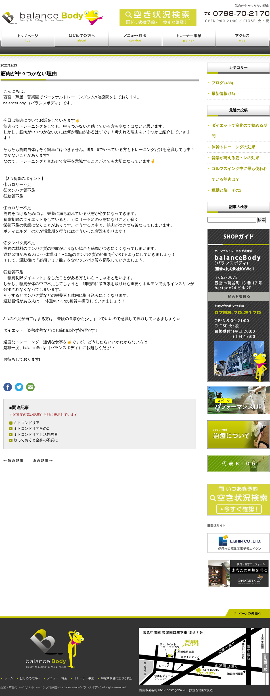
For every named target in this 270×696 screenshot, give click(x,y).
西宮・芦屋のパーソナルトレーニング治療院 (28, 687)
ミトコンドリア (26, 423)
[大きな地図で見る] (201, 690)
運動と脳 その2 (227, 190)
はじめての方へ (82, 38)
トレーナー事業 (189, 38)
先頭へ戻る (247, 614)
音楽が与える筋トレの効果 (235, 157)
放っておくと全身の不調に (36, 440)
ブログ (217, 82)
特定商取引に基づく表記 (116, 678)
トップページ (28, 38)
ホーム (9, 678)
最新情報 (219, 93)
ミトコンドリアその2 (31, 428)
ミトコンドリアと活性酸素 (36, 434)
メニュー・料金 (135, 38)
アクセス (243, 38)
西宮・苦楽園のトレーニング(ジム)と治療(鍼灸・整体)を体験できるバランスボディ (78, 22)
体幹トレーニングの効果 (233, 147)
